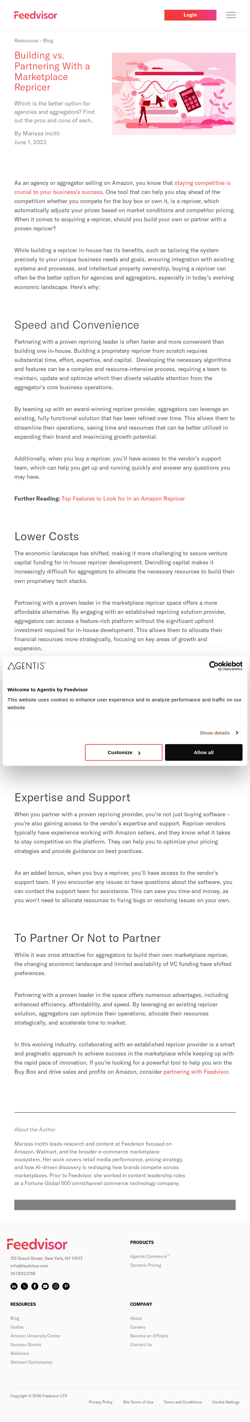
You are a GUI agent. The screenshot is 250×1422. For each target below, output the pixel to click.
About (136, 1318)
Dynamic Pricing (145, 1265)
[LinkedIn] (14, 1286)
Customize (124, 752)
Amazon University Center (35, 1335)
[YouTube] (45, 1286)
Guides (17, 1327)
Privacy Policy (101, 1402)
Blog (14, 1318)
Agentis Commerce (150, 1256)
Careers (138, 1327)
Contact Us (141, 1344)
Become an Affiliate (149, 1335)
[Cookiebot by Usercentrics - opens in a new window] (214, 666)
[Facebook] (34, 1286)
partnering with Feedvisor (195, 1071)
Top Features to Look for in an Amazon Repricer (123, 498)
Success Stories (25, 1344)
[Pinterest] (66, 1286)
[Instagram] (55, 1286)
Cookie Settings (226, 1402)
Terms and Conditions (183, 1402)
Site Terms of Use (138, 1402)
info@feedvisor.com (29, 1265)
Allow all (204, 752)
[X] (24, 1286)
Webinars (19, 1353)
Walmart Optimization (31, 1362)
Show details (215, 733)
